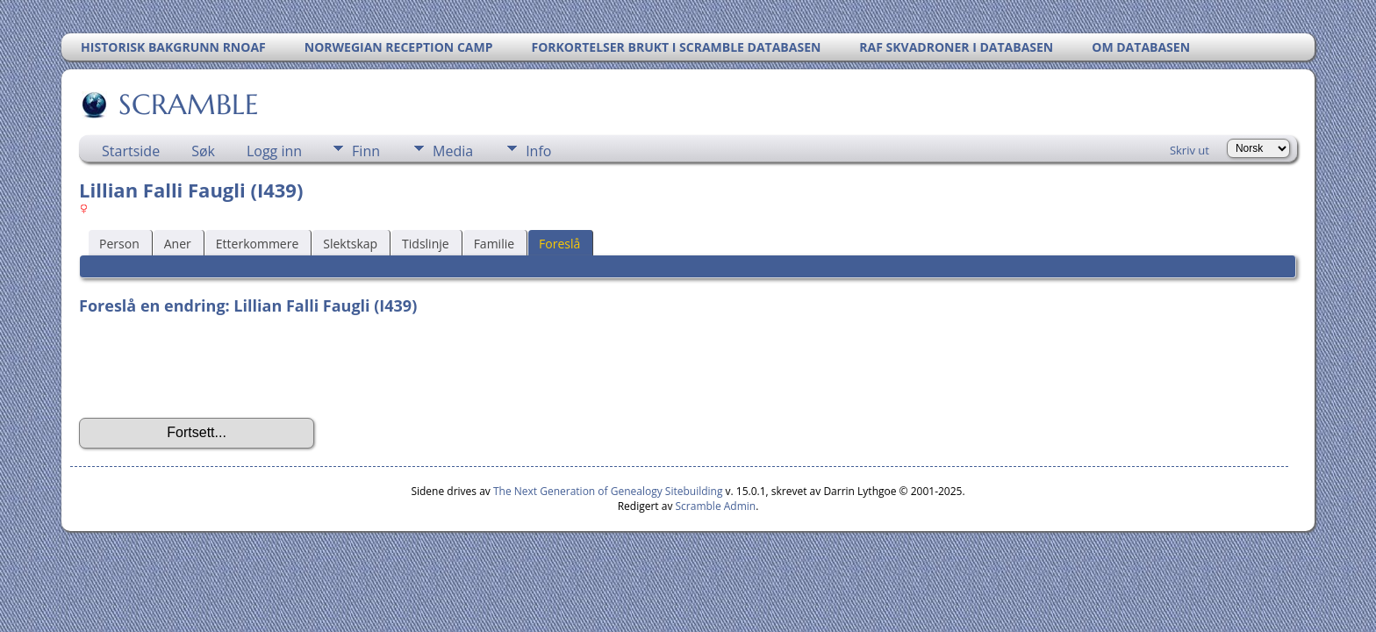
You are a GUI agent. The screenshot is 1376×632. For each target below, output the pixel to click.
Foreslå (559, 243)
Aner (177, 243)
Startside (131, 151)
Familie (494, 243)
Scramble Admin (716, 506)
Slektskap (350, 243)
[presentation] (212, 367)
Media (453, 151)
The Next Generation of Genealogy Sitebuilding (608, 491)
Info (538, 151)
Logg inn (274, 151)
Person (119, 243)
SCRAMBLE (187, 104)
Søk (203, 151)
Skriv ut (1189, 150)
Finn (366, 151)
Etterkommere (257, 243)
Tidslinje (425, 243)
